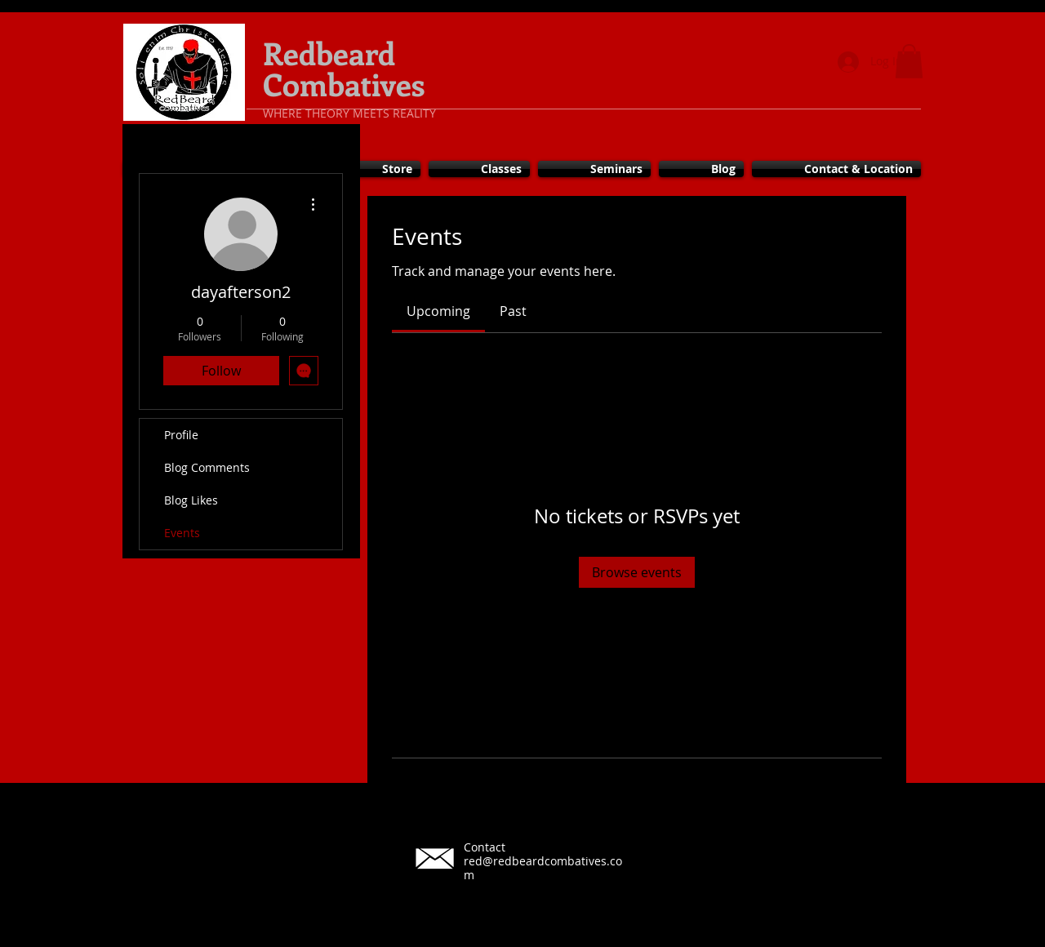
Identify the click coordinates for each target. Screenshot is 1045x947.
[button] (909, 61)
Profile (181, 434)
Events (182, 532)
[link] (438, 311)
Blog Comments (207, 467)
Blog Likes (191, 500)
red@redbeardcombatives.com (543, 868)
